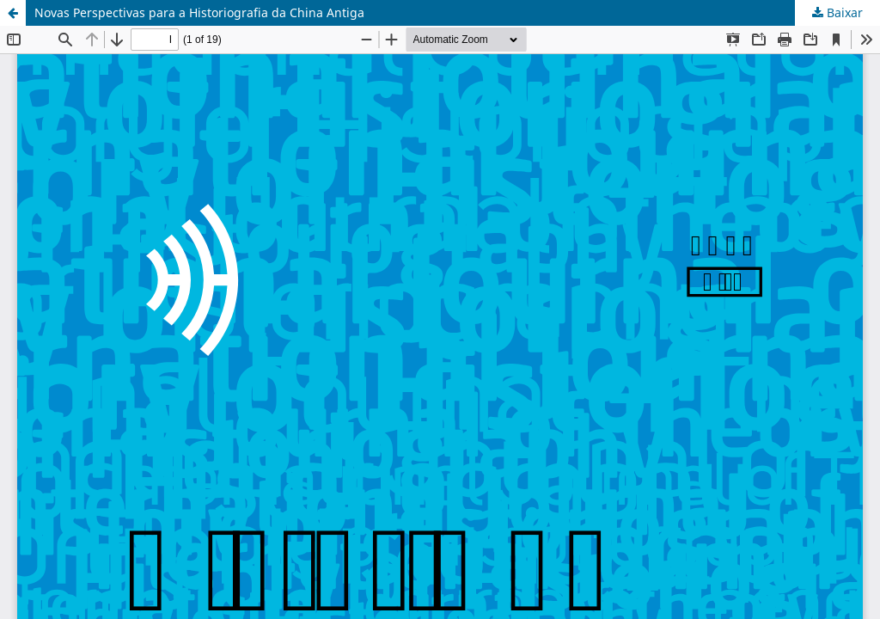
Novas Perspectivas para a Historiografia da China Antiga (199, 12)
